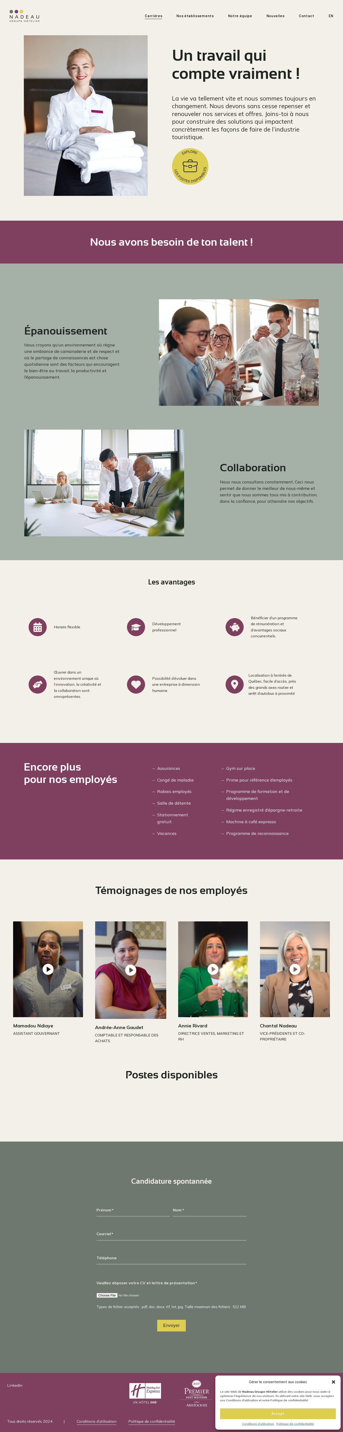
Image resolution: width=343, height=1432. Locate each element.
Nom (178, 1210)
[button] (333, 1382)
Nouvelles (276, 15)
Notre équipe (240, 15)
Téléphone (106, 1257)
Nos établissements (195, 15)
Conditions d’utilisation (258, 1424)
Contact (306, 15)
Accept (278, 1414)
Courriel (104, 1234)
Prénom (104, 1210)
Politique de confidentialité (295, 1424)
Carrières (153, 15)
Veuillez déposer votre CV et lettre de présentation (146, 1283)
